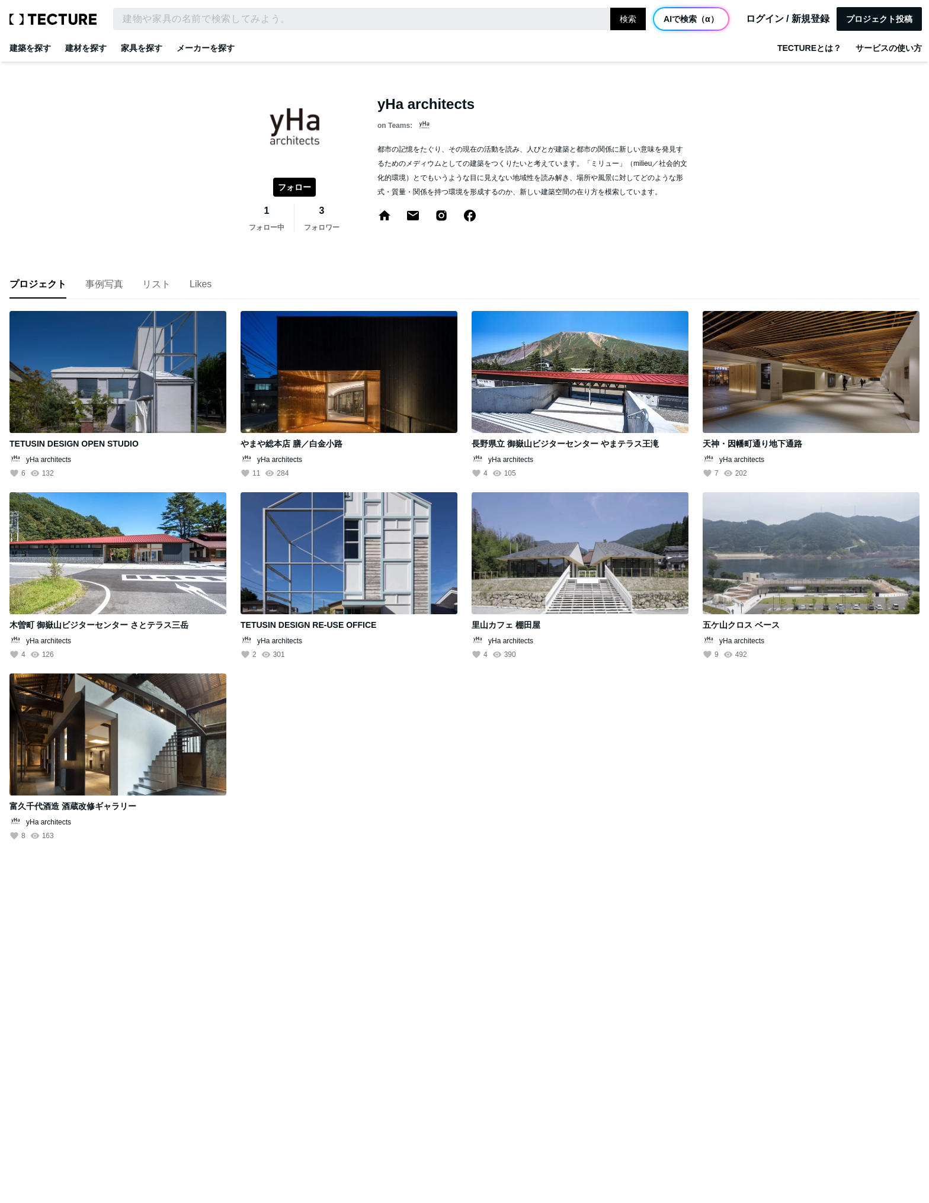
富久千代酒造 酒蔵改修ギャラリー (72, 806)
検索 (628, 19)
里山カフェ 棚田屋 (506, 625)
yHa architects (48, 459)
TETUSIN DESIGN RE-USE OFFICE (308, 625)
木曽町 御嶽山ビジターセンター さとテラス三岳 (98, 625)
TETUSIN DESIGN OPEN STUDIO (74, 443)
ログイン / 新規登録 (787, 19)
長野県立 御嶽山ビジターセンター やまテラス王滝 (565, 443)
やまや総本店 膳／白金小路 (291, 443)
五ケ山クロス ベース (741, 625)
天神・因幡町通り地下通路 (752, 443)
